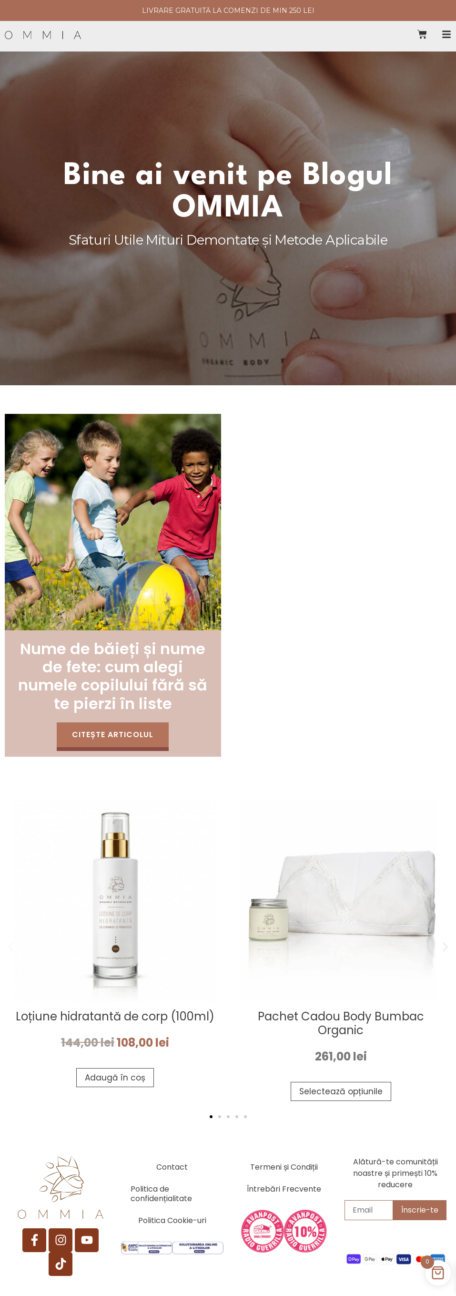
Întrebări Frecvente (284, 1190)
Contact (172, 1168)
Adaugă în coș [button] (115, 1077)
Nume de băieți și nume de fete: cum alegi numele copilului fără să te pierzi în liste (112, 674)
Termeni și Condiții (284, 1168)
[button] (11, 947)
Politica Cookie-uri (172, 1221)
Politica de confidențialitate (161, 1195)
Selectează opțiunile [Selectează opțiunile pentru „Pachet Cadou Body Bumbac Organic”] (341, 1091)
